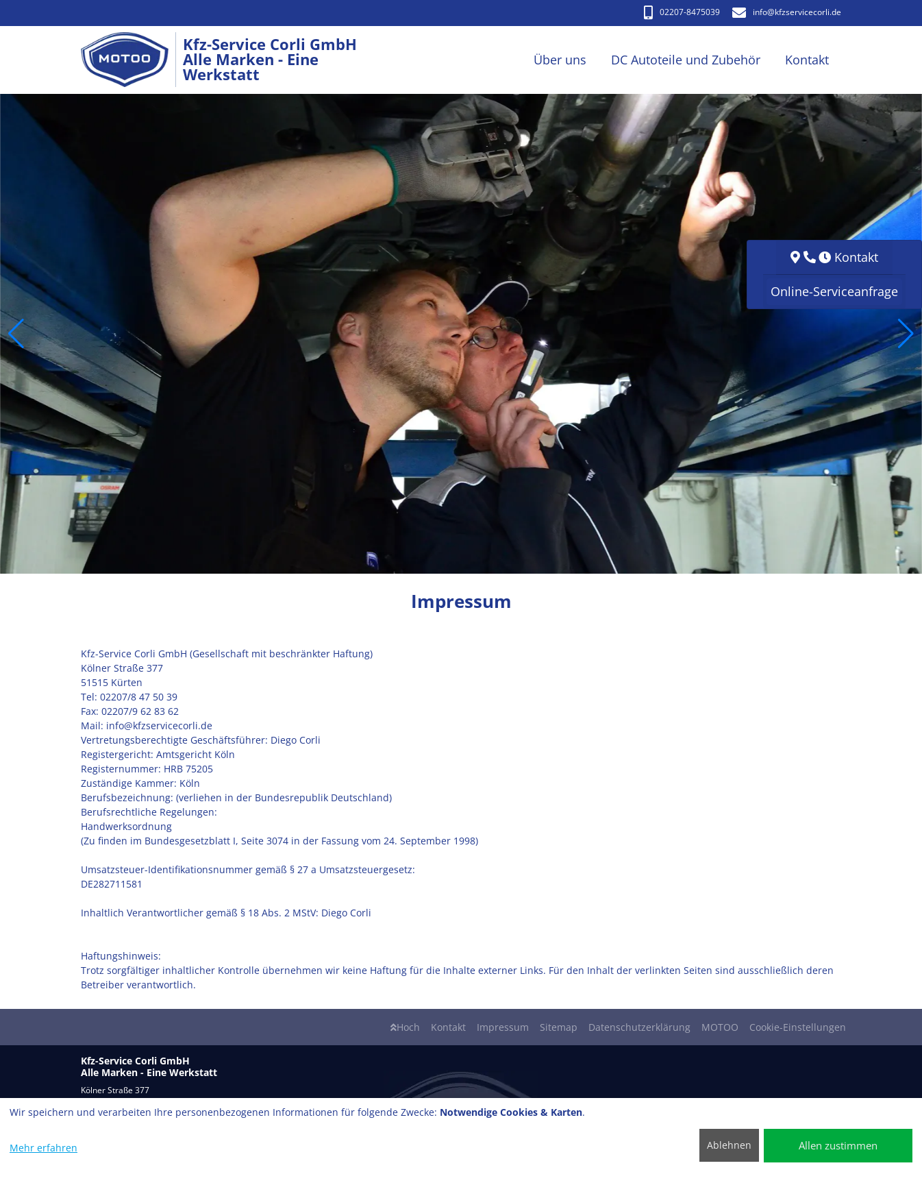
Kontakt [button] (807, 59)
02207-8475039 (682, 12)
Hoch (405, 1027)
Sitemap (558, 1027)
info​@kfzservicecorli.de (786, 12)
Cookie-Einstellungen (797, 1027)
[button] (16, 334)
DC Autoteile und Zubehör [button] (685, 59)
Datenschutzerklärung (639, 1027)
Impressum (503, 1027)
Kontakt (448, 1027)
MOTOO (719, 1027)
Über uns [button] (560, 59)
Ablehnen (729, 1144)
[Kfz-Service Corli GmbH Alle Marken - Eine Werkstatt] (132, 60)
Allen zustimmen (838, 1145)
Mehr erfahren (43, 1147)
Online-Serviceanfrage (834, 291)
